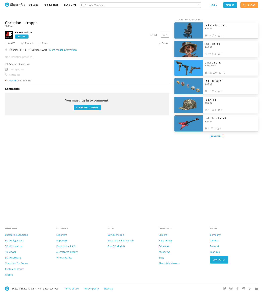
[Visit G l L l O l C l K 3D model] (188, 68)
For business (51, 5)
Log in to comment (87, 199)
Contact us (219, 259)
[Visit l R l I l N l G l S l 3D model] (188, 86)
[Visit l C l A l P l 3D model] (188, 105)
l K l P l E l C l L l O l (215, 25)
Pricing (9, 274)
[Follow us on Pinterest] (250, 288)
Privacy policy (91, 288)
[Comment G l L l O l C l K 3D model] (215, 72)
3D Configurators (14, 240)
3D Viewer (10, 251)
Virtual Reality (64, 257)
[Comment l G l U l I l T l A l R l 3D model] (213, 128)
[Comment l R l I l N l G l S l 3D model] (214, 91)
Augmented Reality (67, 251)
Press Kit (215, 246)
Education (164, 246)
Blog (161, 257)
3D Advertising (13, 257)
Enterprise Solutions (16, 234)
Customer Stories (14, 269)
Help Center (165, 240)
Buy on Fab (70, 5)
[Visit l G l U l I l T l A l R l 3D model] (188, 123)
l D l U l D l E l (212, 44)
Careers (214, 240)
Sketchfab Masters (169, 263)
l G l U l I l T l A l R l (215, 118)
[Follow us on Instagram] (230, 288)
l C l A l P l (210, 99)
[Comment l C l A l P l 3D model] (214, 110)
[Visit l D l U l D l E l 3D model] (188, 49)
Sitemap (108, 288)
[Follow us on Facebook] (237, 288)
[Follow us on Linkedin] (256, 288)
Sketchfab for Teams (16, 263)
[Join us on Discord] (243, 288)
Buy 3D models (116, 234)
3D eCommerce (13, 246)
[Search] (140, 5)
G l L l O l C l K (213, 62)
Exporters (61, 234)
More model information (63, 141)
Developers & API (65, 246)
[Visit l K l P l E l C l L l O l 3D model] (188, 30)
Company (215, 234)
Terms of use (71, 288)
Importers (61, 240)
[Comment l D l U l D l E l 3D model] (214, 54)
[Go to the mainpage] (15, 5)
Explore (33, 5)
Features (215, 251)
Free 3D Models (116, 246)
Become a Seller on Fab (121, 240)
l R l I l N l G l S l (213, 81)
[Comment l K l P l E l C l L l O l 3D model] (214, 35)
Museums (164, 251)
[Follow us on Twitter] (224, 288)
